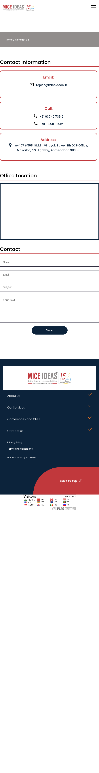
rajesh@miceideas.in (48, 85)
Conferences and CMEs (24, 419)
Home (9, 39)
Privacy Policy (14, 442)
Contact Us (15, 431)
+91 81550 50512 (48, 124)
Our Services (16, 407)
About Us (13, 396)
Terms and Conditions (20, 448)
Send (49, 330)
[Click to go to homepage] (18, 8)
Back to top (71, 481)
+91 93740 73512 (48, 116)
